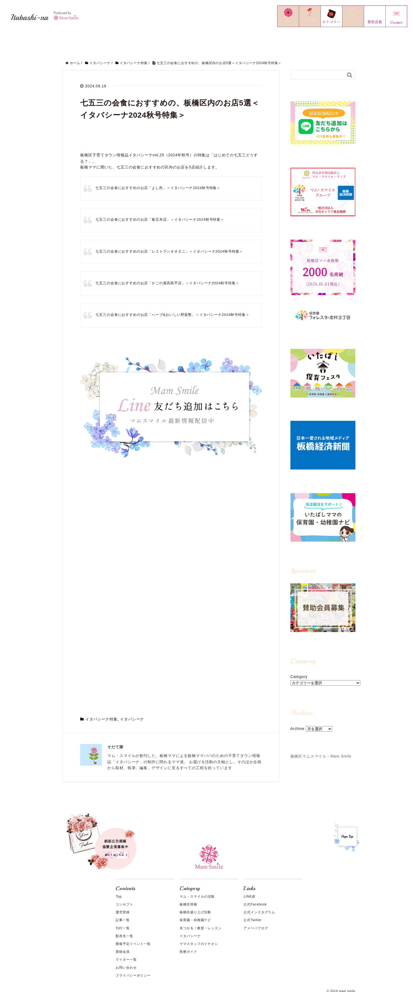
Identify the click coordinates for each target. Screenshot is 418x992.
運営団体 (122, 894)
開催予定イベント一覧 (133, 926)
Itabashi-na (55, 16)
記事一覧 (122, 902)
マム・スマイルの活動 (197, 878)
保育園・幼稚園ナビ (195, 902)
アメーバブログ (256, 910)
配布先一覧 (124, 918)
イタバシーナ (132, 446)
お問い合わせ (126, 949)
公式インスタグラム (259, 894)
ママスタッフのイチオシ (199, 926)
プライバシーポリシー (133, 957)
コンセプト (124, 886)
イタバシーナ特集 (101, 446)
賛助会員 (122, 933)
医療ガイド (188, 933)
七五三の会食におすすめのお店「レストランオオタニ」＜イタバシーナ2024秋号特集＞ (174, 245)
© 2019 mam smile (341, 972)
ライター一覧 (126, 942)
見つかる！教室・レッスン (200, 910)
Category (299, 671)
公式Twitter (253, 902)
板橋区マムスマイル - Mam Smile (321, 750)
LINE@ (249, 878)
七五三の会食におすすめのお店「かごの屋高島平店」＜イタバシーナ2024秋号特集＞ (172, 277)
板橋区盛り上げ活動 (195, 894)
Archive (297, 722)
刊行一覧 (122, 910)
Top (119, 878)
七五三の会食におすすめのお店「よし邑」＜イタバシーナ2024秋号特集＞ (162, 182)
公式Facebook (255, 886)
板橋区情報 (188, 886)
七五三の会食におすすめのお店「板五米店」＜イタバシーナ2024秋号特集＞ (164, 213)
